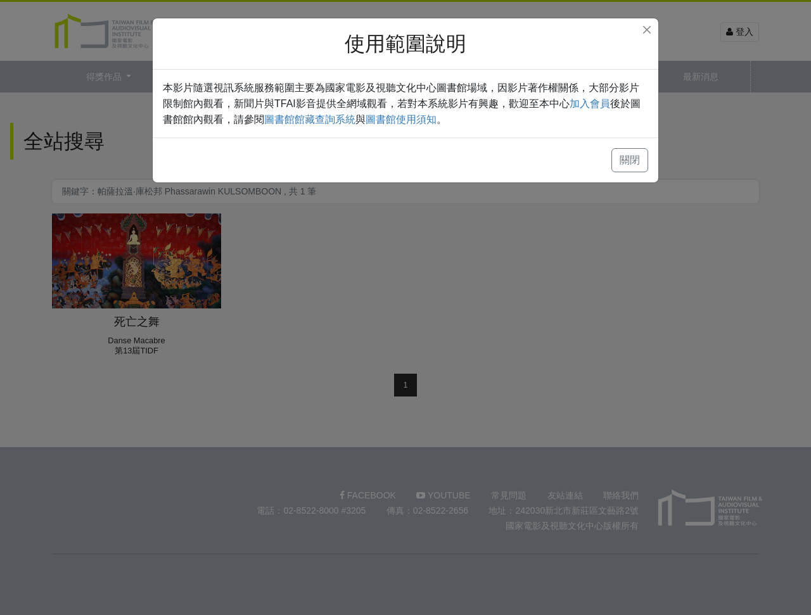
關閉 (630, 160)
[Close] (647, 30)
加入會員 (590, 103)
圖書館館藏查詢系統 (309, 119)
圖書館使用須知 (401, 119)
